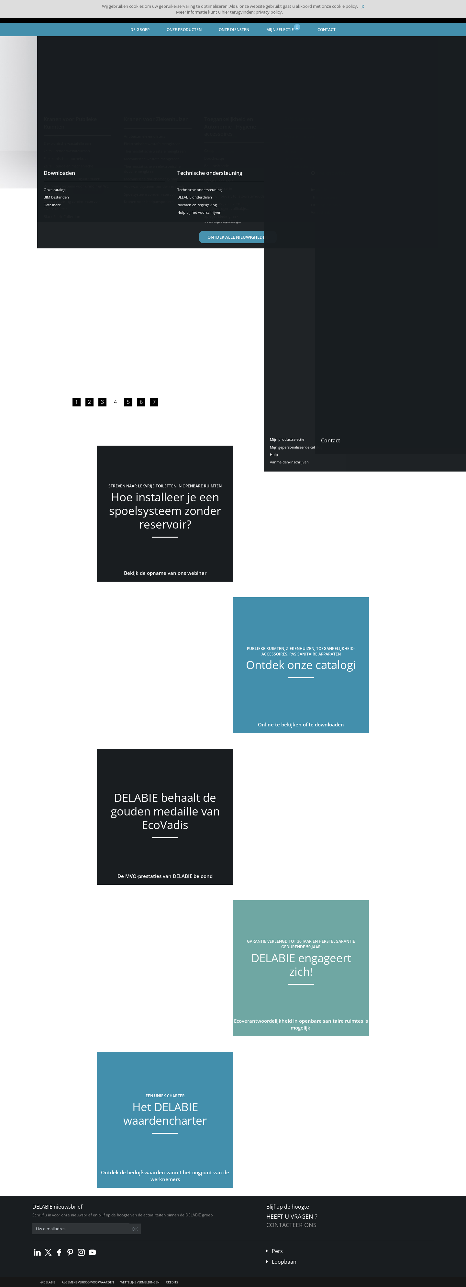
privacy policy (269, 12)
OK (135, 1229)
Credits (172, 1282)
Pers (277, 1251)
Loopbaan (284, 1261)
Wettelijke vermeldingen (140, 1282)
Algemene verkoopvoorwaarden (88, 1282)
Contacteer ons (291, 1225)
